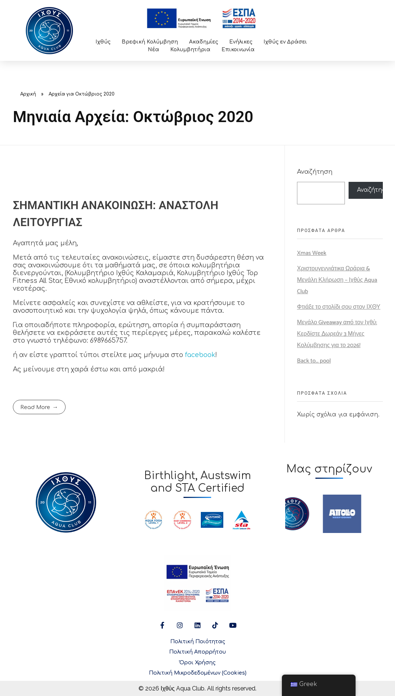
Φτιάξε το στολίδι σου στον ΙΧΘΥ (338, 307)
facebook (200, 355)
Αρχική (28, 94)
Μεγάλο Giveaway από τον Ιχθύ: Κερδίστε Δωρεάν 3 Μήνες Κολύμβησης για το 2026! (337, 334)
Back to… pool (314, 361)
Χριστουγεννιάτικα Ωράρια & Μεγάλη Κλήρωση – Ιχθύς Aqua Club (337, 280)
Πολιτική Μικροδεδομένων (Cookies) (198, 673)
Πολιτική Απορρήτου (197, 652)
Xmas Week (311, 253)
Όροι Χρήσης (197, 662)
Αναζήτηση (314, 171)
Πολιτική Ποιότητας (197, 641)
